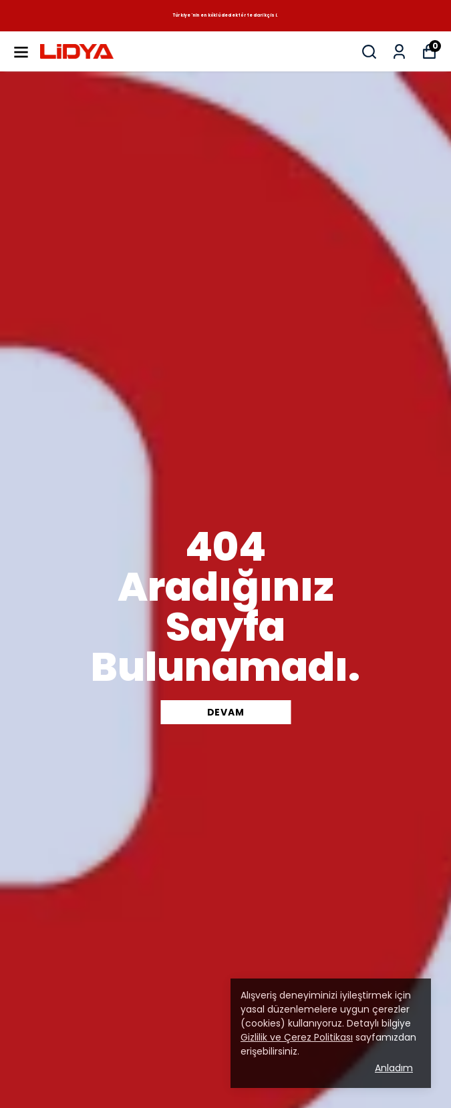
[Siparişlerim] (399, 51)
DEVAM (226, 712)
